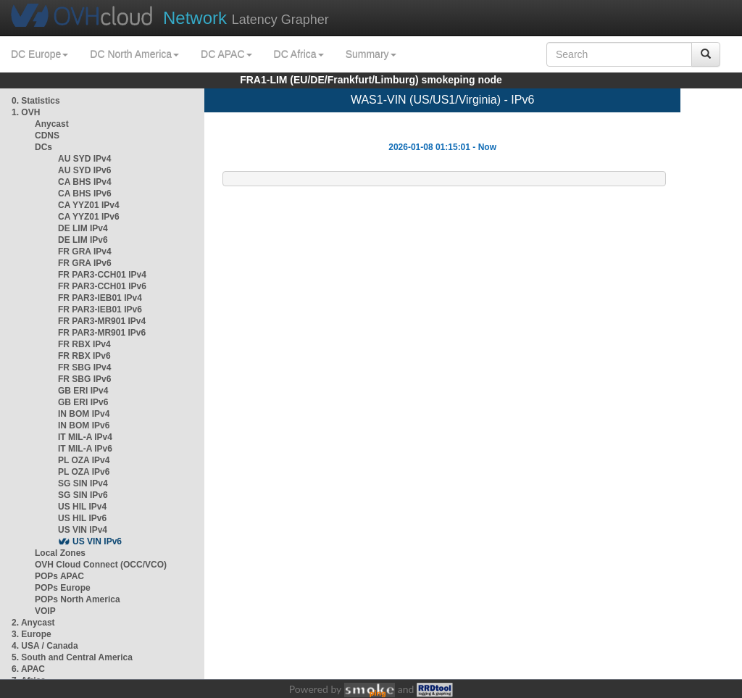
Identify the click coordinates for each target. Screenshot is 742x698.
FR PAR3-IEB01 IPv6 (100, 309)
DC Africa (299, 54)
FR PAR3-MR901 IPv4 (102, 321)
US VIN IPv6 (97, 541)
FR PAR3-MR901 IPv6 (102, 333)
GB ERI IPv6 (83, 402)
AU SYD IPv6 (84, 170)
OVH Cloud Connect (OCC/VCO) (101, 565)
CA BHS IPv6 (85, 193)
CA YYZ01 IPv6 (89, 217)
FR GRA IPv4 (85, 251)
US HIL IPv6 (82, 518)
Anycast (52, 124)
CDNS (47, 135)
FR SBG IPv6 (84, 379)
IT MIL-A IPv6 (85, 449)
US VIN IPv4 (82, 530)
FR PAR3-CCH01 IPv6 (102, 286)
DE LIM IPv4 (83, 228)
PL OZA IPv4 (83, 460)
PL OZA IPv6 (83, 472)
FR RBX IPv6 (84, 356)
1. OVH (26, 112)
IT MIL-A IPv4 (85, 437)
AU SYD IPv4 (84, 159)
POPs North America (77, 599)
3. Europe (31, 634)
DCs (43, 147)
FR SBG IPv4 (84, 367)
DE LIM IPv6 (83, 240)
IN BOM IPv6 (83, 425)
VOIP (45, 611)
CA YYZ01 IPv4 (89, 205)
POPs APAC (59, 576)
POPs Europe (63, 588)
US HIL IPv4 (82, 507)
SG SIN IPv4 (83, 483)
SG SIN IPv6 (83, 495)
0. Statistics (36, 101)
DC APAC (226, 54)
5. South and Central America (72, 657)
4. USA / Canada (45, 646)
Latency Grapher (246, 18)
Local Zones (60, 553)
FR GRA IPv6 (85, 263)
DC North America (134, 54)
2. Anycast (33, 623)
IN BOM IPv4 (83, 414)
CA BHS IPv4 (85, 182)
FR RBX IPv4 (84, 344)
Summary (371, 54)
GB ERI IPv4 (83, 391)
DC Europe (39, 54)
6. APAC (28, 669)
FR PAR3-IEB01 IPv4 (100, 298)
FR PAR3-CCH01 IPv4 (102, 275)
